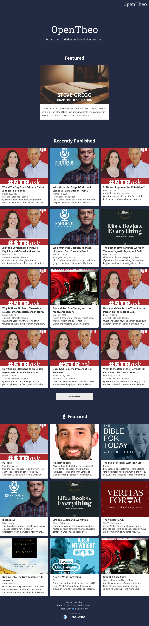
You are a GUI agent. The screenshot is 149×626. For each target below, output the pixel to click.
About (60, 605)
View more (74, 396)
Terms (67, 605)
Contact (88, 605)
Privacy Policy (77, 605)
